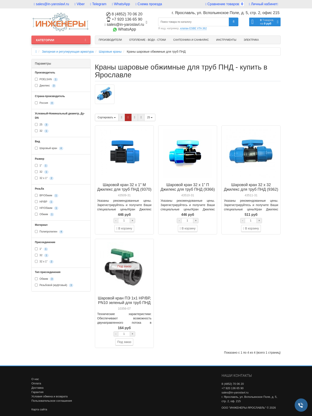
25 (42, 125)
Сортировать (107, 117)
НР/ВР (44, 202)
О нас (35, 379)
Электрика (251, 39)
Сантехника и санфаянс (191, 39)
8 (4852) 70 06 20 (124, 14)
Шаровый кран (49, 148)
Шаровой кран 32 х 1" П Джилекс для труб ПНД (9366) (188, 187)
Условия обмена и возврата (49, 396)
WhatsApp (121, 4)
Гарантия (37, 392)
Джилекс (45, 86)
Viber (80, 4)
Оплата (36, 383)
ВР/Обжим (46, 195)
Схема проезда (148, 4)
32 (42, 131)
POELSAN (46, 79)
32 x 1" (44, 178)
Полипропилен (49, 232)
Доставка (37, 387)
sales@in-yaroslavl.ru (51, 4)
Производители (110, 39)
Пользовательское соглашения (51, 400)
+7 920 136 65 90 (124, 19)
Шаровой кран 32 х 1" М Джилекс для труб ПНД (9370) (124, 187)
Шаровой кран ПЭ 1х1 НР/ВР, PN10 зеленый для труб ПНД (124, 300)
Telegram (98, 4)
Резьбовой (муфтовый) (54, 285)
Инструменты (226, 39)
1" (41, 165)
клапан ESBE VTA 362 (193, 28)
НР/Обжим (46, 208)
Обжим (44, 214)
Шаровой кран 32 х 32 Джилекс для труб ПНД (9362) (251, 187)
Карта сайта (39, 409)
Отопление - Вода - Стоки (147, 39)
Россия (44, 103)
